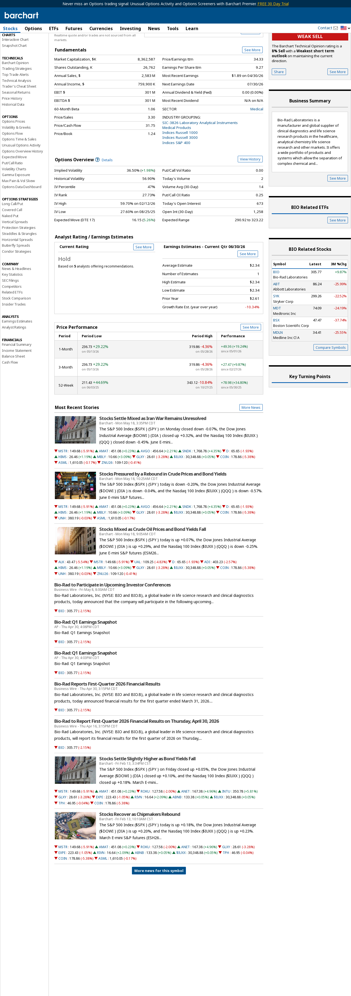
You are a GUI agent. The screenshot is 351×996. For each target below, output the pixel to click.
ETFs (53, 28)
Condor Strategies (16, 277)
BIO (61, 637)
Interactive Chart (15, 66)
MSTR (62, 477)
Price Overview (15, 43)
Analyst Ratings (14, 353)
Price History (12, 124)
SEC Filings (10, 306)
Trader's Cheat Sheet (19, 113)
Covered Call (12, 236)
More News (251, 433)
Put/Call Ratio (12, 189)
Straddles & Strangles (19, 260)
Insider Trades (14, 330)
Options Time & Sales (19, 165)
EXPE (99, 824)
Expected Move (14, 183)
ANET (185, 818)
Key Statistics (12, 300)
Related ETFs (12, 318)
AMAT (103, 477)
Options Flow (12, 159)
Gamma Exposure (16, 201)
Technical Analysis (16, 107)
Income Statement (17, 377)
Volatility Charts (14, 195)
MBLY (101, 483)
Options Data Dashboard (21, 213)
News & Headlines (16, 295)
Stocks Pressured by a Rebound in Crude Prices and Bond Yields (162, 500)
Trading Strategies (17, 95)
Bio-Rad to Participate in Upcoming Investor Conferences (112, 611)
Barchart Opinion (15, 89)
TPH (61, 829)
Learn (192, 28)
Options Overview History (22, 177)
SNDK (186, 477)
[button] (345, 28)
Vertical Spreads (15, 248)
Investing (130, 28)
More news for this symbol (158, 897)
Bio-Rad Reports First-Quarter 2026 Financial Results (107, 710)
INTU (226, 818)
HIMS (62, 483)
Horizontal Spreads (17, 266)
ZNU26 (106, 489)
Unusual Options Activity (21, 171)
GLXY (140, 483)
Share (279, 98)
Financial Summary (17, 371)
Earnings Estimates (17, 348)
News (154, 28)
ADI (207, 588)
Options (33, 28)
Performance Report (18, 49)
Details (104, 186)
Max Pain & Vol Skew (18, 207)
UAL (137, 588)
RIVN (138, 824)
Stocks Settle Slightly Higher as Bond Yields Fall (147, 785)
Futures (74, 28)
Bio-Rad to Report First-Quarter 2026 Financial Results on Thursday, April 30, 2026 (136, 747)
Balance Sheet (13, 382)
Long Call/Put (12, 230)
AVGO (145, 477)
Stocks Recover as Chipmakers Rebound (139, 841)
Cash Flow (10, 388)
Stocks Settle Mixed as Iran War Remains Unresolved (152, 445)
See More (252, 76)
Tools (173, 28)
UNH (62, 544)
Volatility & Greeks (16, 153)
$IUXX (178, 483)
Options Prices (13, 147)
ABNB (177, 824)
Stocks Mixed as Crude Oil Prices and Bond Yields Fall (152, 556)
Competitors (12, 312)
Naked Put (10, 242)
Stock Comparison (16, 324)
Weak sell (310, 63)
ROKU (145, 818)
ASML (62, 489)
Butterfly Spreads (16, 271)
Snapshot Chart (14, 72)
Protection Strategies (19, 254)
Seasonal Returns (16, 118)
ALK (61, 588)
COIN (224, 483)
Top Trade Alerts (15, 101)
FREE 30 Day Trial (273, 3)
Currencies (101, 28)
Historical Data (13, 130)
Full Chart (250, 57)
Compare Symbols (331, 374)
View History (250, 185)
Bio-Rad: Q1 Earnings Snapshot (85, 648)
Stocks (10, 28)
